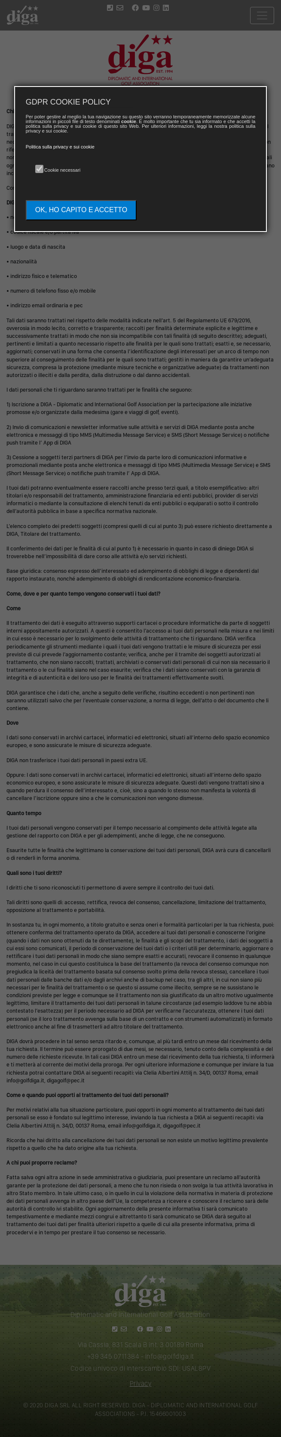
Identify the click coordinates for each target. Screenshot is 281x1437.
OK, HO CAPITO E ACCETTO (81, 209)
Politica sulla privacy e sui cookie (60, 146)
